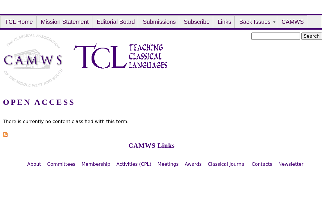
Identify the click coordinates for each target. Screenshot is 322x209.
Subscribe (197, 22)
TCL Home (19, 22)
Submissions (159, 22)
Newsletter (291, 164)
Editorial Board (116, 22)
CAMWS (293, 22)
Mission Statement (65, 22)
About (34, 164)
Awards (193, 164)
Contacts (262, 164)
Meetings (168, 164)
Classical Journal (227, 164)
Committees (61, 164)
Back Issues (255, 22)
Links (224, 22)
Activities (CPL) (133, 164)
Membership (95, 164)
